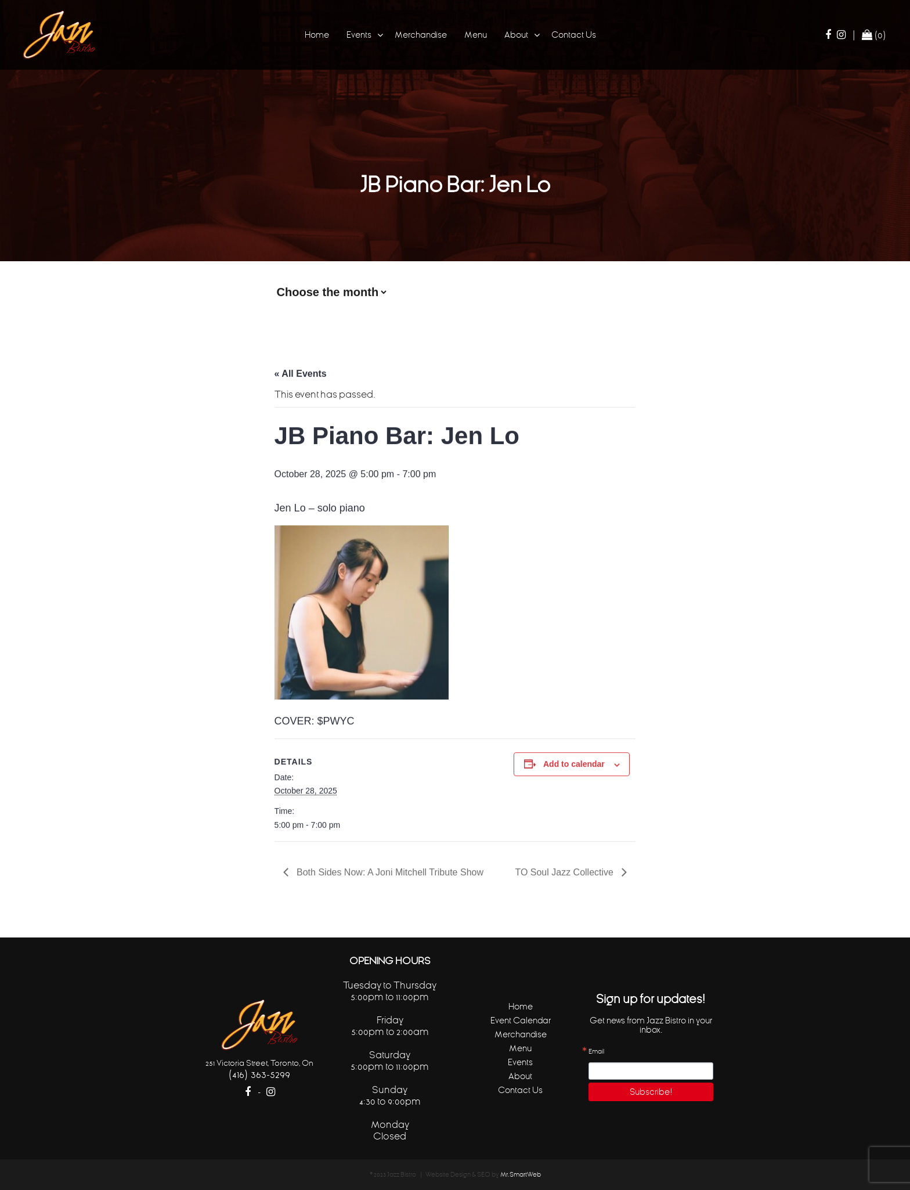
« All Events (301, 372)
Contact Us (573, 34)
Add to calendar (574, 762)
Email (596, 1051)
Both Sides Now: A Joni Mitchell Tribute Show (388, 870)
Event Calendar (520, 1020)
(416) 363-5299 (259, 1074)
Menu (475, 34)
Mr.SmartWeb (520, 1174)
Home (317, 34)
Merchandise (421, 34)
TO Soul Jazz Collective (565, 870)
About (516, 34)
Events (358, 34)
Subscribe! (651, 1092)
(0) (874, 35)
